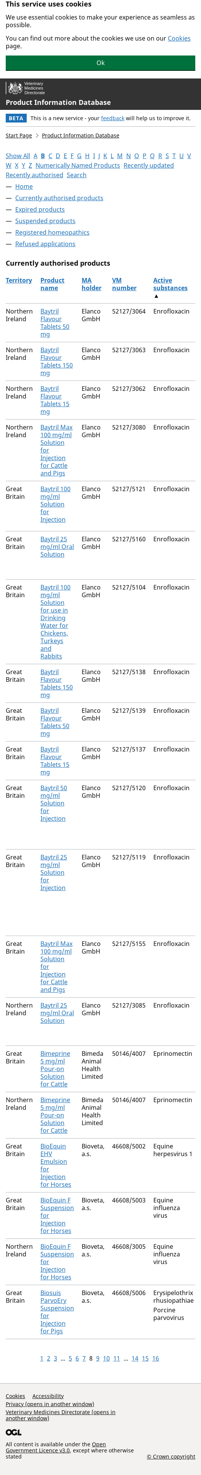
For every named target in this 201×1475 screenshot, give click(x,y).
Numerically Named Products (77, 165)
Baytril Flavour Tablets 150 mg (56, 361)
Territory (19, 280)
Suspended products (45, 221)
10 (106, 1358)
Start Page (19, 135)
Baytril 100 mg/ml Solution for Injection (55, 504)
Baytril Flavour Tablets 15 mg (54, 400)
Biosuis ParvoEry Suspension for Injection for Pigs (57, 1312)
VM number (124, 284)
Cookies (179, 38)
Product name (52, 284)
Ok (100, 63)
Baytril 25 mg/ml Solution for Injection (53, 872)
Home (24, 186)
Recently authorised (34, 175)
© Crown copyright (171, 1456)
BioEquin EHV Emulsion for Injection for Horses (55, 1165)
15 (145, 1358)
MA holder (91, 284)
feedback (112, 118)
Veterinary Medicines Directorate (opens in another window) (61, 1415)
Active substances (170, 284)
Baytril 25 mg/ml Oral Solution (57, 547)
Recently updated (149, 165)
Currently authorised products (59, 198)
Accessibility (48, 1396)
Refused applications (45, 244)
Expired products (40, 209)
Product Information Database (58, 102)
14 (135, 1358)
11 (116, 1358)
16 (155, 1358)
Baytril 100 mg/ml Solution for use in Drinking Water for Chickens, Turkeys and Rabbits (55, 621)
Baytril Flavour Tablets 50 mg (54, 322)
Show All (18, 156)
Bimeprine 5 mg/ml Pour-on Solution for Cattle (55, 1068)
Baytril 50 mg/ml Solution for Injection (53, 803)
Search (77, 175)
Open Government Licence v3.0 (56, 1447)
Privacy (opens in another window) (50, 1404)
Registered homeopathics (52, 232)
